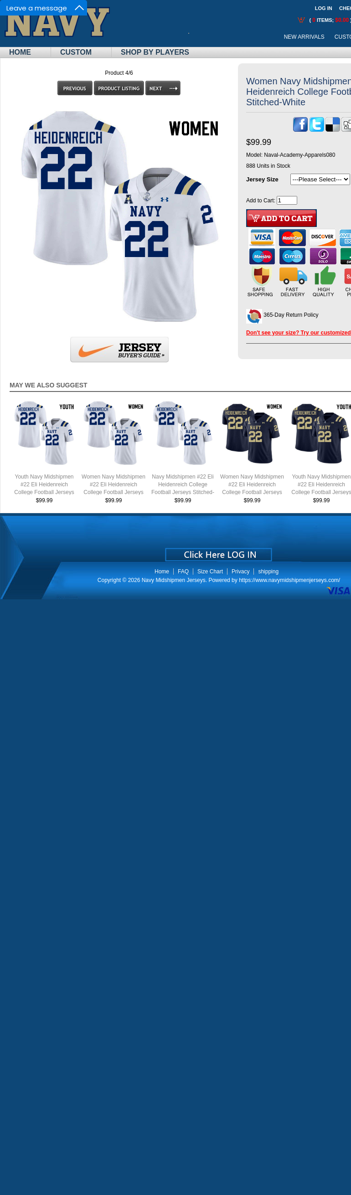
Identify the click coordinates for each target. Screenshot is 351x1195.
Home (20, 52)
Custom (76, 52)
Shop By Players (155, 52)
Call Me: (195, 37)
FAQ (183, 571)
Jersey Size (262, 179)
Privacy (240, 571)
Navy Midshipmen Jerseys (174, 580)
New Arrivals (304, 37)
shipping (268, 571)
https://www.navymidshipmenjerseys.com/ (289, 580)
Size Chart (210, 571)
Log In (323, 8)
